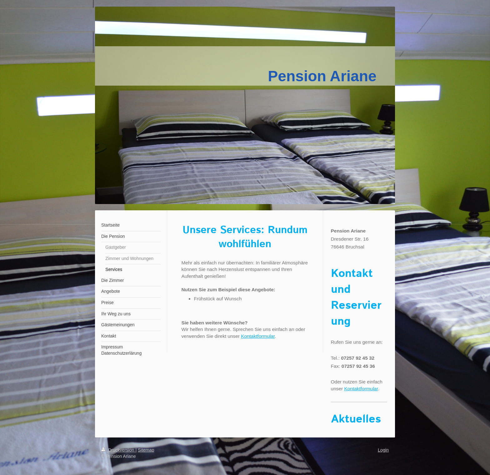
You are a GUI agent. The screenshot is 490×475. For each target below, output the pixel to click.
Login (383, 450)
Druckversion (118, 450)
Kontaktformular (258, 336)
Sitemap (146, 450)
